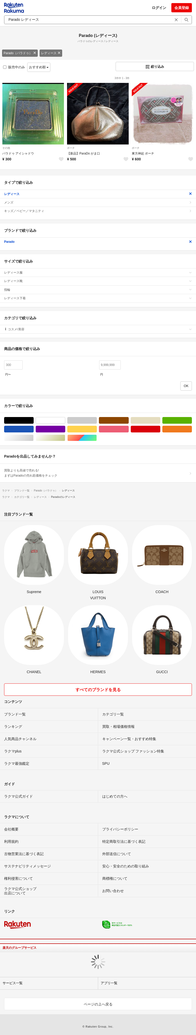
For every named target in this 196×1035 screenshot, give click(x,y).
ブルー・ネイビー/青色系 (33, 429)
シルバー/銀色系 (33, 438)
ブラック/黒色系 (33, 420)
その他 (6, 148)
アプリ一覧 (109, 983)
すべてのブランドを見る (98, 690)
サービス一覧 (13, 983)
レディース (51, 53)
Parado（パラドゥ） (20, 53)
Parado (98, 242)
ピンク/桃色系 (128, 429)
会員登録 (181, 8)
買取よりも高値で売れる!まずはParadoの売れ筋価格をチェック (98, 473)
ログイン (159, 8)
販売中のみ (14, 67)
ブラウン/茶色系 (128, 420)
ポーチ (71, 148)
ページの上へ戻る (98, 1004)
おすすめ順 (39, 67)
